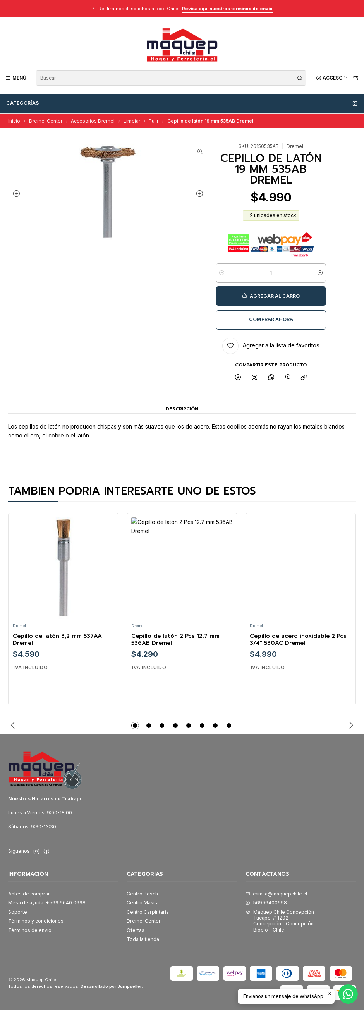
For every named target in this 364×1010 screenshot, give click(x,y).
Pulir (153, 121)
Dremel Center (45, 121)
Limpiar (132, 121)
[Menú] (16, 78)
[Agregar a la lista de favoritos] (270, 346)
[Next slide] (200, 193)
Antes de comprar (29, 894)
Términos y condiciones (36, 921)
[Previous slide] (16, 193)
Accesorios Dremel (93, 121)
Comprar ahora (271, 319)
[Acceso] (332, 78)
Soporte (17, 912)
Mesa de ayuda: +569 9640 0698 (47, 903)
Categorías (182, 103)
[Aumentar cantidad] (320, 273)
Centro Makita (143, 903)
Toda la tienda (143, 939)
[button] (135, 725)
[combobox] (171, 78)
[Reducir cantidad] (221, 273)
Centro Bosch (142, 894)
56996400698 (266, 903)
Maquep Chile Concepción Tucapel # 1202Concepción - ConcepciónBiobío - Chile (280, 921)
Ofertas (135, 930)
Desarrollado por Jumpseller (111, 986)
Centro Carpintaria (148, 912)
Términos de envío (30, 930)
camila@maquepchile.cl (276, 894)
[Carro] (356, 78)
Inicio (14, 121)
